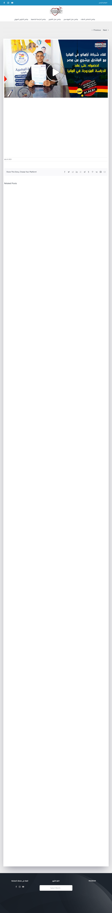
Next (105, 30)
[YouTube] (23, 887)
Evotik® (55, 908)
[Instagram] (20, 887)
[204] (56, 69)
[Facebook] (16, 887)
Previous (97, 30)
